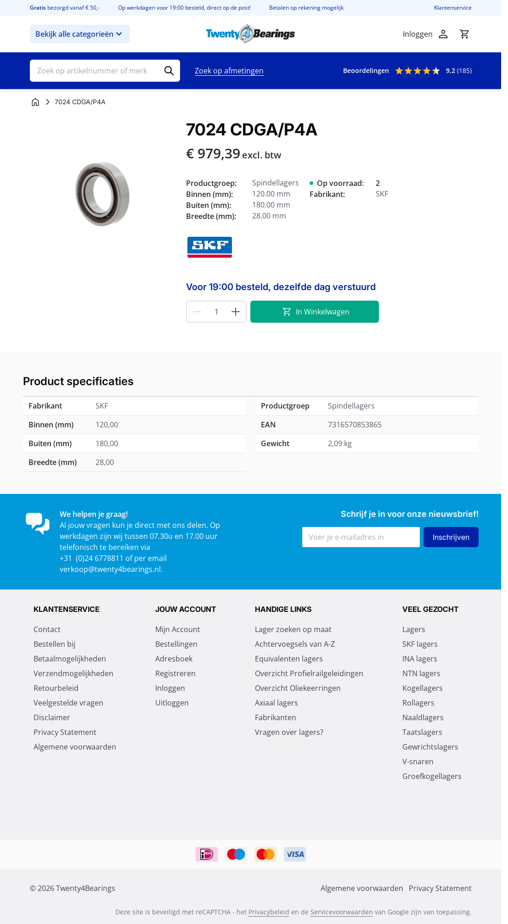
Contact (47, 629)
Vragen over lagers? (289, 732)
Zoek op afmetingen (229, 71)
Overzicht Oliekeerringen (298, 688)
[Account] (443, 34)
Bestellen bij (54, 644)
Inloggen (170, 688)
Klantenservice (453, 8)
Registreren (175, 673)
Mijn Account (177, 629)
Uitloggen (172, 702)
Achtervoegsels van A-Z (295, 644)
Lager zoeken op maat (293, 629)
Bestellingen (176, 644)
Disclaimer (52, 717)
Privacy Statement (65, 732)
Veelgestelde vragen (68, 702)
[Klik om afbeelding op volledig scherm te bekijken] (103, 194)
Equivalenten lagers (289, 658)
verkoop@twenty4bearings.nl (110, 569)
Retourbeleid (56, 688)
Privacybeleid (268, 911)
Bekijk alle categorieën (79, 33)
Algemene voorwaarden (75, 746)
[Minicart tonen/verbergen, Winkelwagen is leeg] (464, 34)
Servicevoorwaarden (341, 911)
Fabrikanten (275, 717)
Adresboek (173, 658)
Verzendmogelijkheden (73, 673)
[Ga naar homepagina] (35, 101)
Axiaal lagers (276, 702)
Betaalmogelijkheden (70, 658)
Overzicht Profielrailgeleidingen (309, 673)
